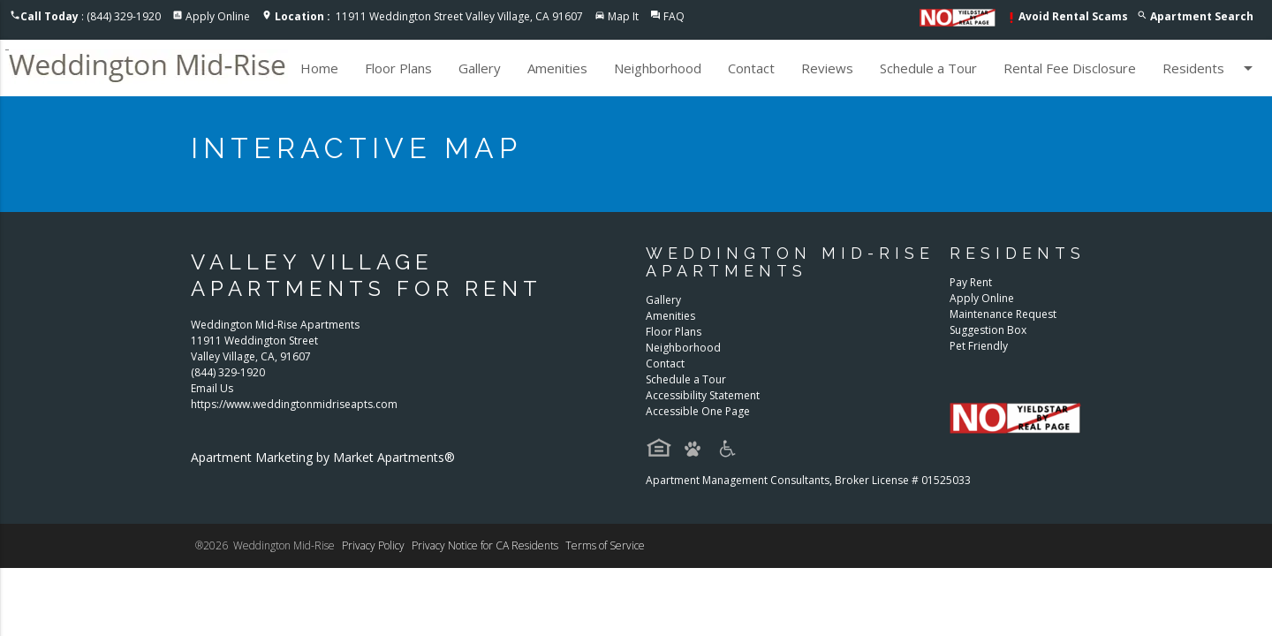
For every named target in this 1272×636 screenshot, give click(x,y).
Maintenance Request (1003, 314)
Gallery (479, 68)
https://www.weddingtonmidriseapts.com (294, 404)
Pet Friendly (979, 345)
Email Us (212, 388)
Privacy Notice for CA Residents (485, 545)
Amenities (557, 68)
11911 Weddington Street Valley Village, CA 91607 (429, 16)
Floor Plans (398, 68)
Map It (623, 16)
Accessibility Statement (703, 395)
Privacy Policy (373, 545)
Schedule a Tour (928, 68)
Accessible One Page (698, 411)
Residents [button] (1210, 68)
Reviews (827, 68)
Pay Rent (971, 282)
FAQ (674, 16)
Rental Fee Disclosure (1069, 68)
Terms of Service (605, 545)
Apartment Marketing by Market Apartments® (323, 457)
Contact (751, 68)
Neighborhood (657, 68)
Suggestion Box (988, 329)
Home (319, 68)
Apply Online (218, 16)
